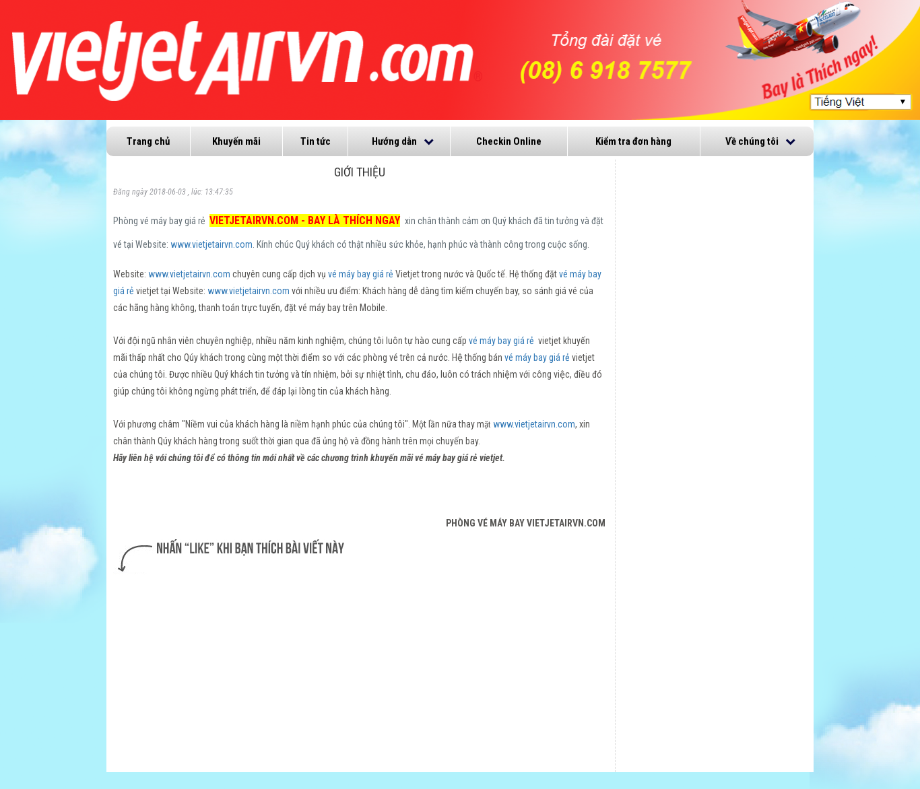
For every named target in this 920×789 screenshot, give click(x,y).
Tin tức (315, 141)
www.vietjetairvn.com (211, 244)
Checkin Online (508, 141)
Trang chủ (148, 141)
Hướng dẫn (394, 141)
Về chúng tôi (752, 141)
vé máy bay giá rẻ (360, 274)
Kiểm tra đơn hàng (633, 141)
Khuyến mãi (236, 141)
